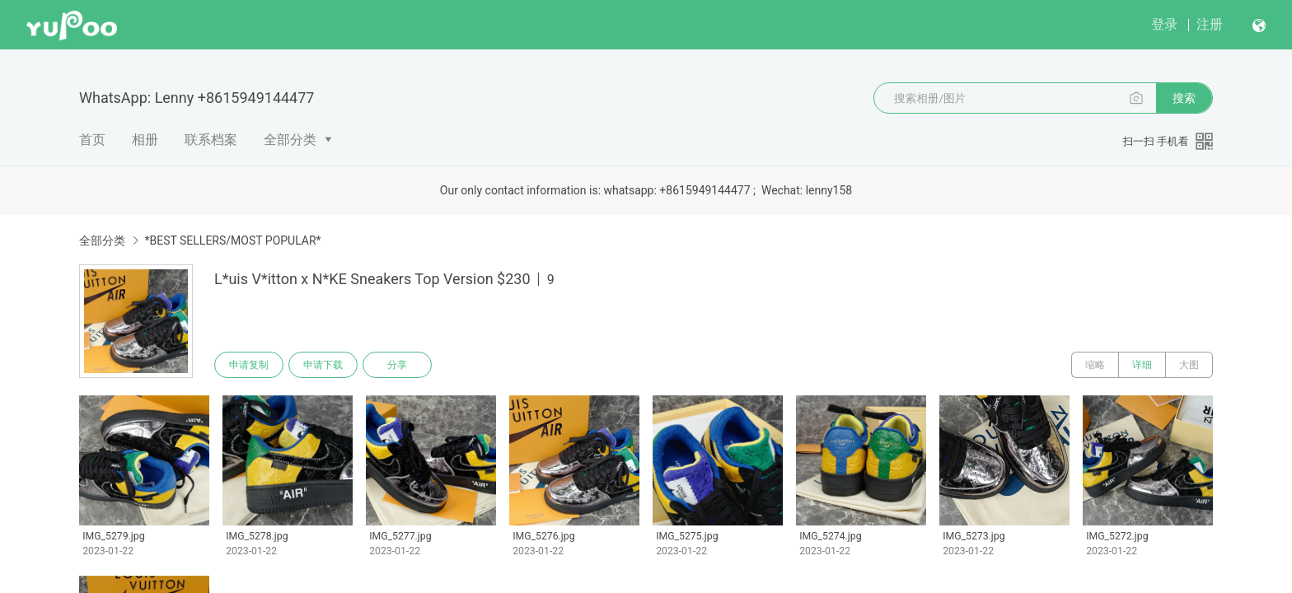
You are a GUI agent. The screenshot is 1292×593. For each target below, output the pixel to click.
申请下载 (323, 365)
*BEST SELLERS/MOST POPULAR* (232, 240)
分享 (397, 365)
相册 (145, 139)
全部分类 (290, 139)
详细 (1142, 365)
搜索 (1184, 98)
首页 (92, 139)
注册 (1209, 24)
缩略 (1095, 365)
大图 (1189, 365)
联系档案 (211, 139)
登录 (1164, 24)
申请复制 (249, 365)
